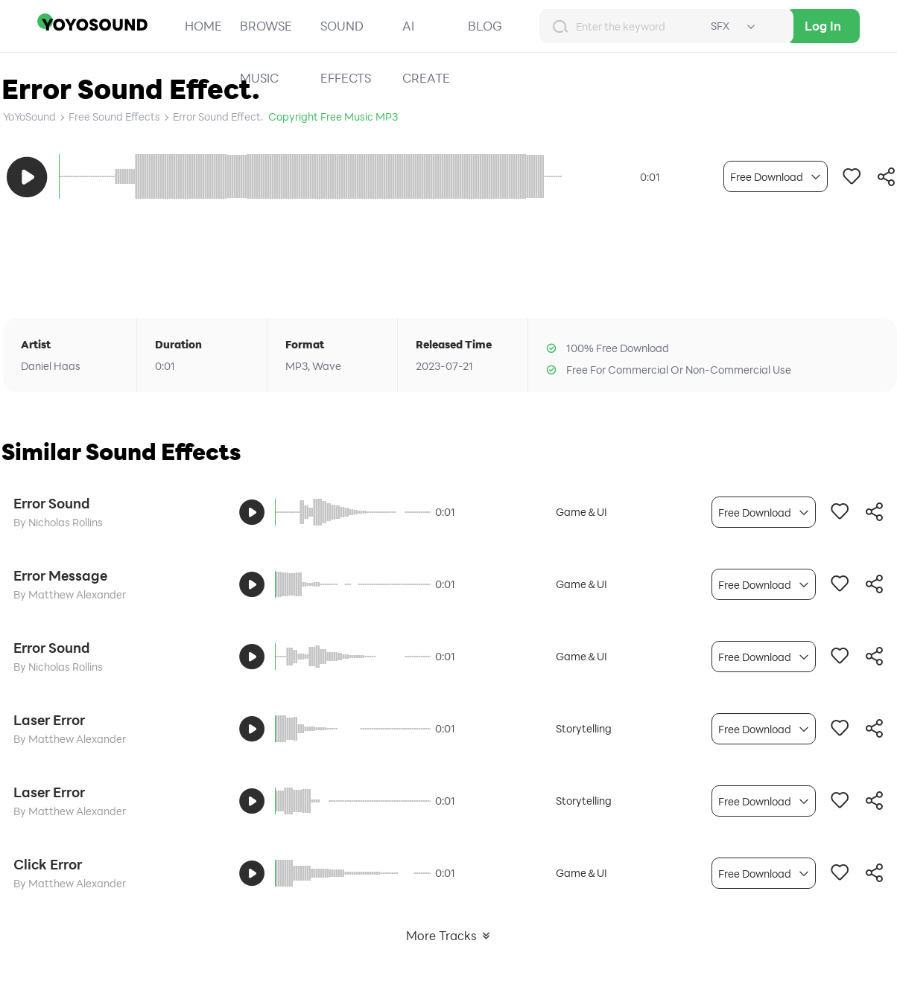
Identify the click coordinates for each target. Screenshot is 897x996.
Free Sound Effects (114, 116)
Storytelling (584, 728)
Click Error (47, 864)
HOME (203, 25)
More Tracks (449, 935)
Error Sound (51, 503)
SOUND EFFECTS (345, 52)
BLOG (485, 25)
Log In (823, 25)
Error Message (60, 575)
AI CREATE (426, 52)
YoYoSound (29, 116)
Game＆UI (581, 512)
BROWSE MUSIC (266, 52)
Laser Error (49, 720)
